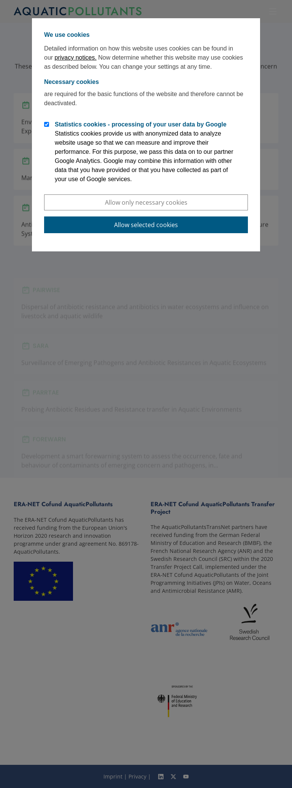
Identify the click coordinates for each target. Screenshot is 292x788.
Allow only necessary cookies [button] (146, 202)
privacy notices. (76, 57)
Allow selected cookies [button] (146, 225)
